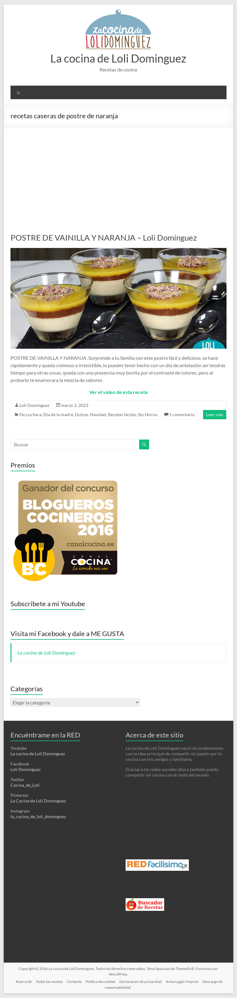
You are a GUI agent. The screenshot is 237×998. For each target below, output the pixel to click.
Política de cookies (100, 981)
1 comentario (182, 414)
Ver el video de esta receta (118, 392)
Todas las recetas (49, 981)
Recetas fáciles (122, 414)
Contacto (74, 981)
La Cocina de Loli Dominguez (38, 800)
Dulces (81, 414)
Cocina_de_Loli (25, 785)
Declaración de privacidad (140, 981)
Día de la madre (58, 414)
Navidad (98, 414)
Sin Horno (147, 414)
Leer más (214, 414)
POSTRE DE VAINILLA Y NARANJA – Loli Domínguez (103, 237)
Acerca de (24, 981)
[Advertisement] (119, 174)
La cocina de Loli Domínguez (46, 652)
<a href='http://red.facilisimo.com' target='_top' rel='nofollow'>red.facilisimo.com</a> (157, 865)
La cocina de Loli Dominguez (118, 58)
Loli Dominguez (34, 405)
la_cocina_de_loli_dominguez (38, 816)
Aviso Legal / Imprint (182, 981)
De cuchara (30, 414)
